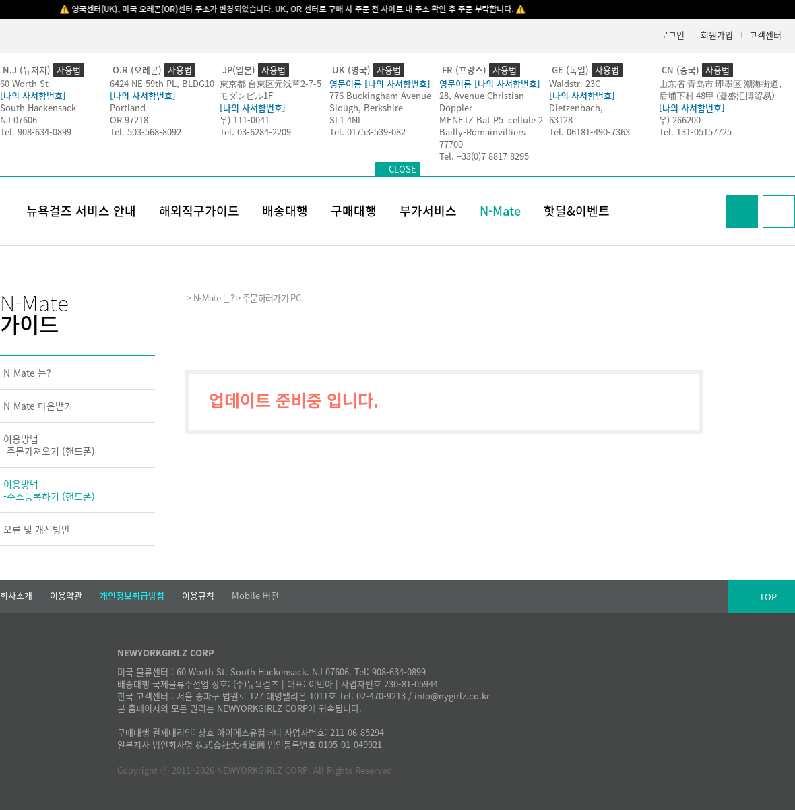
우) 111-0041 (244, 119)
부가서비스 (428, 210)
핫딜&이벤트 (577, 210)
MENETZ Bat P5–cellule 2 (491, 119)
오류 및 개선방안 (36, 529)
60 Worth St (24, 83)
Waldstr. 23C (574, 83)
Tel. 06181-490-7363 (589, 131)
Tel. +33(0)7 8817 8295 (484, 156)
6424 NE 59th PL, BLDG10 (162, 83)
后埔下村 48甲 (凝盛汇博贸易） (719, 95)
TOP (768, 596)
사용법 (69, 69)
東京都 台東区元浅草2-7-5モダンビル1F (270, 89)
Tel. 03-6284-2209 (255, 131)
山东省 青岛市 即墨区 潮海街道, (720, 83)
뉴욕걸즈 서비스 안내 (81, 210)
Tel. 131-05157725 (695, 131)
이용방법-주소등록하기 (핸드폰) (49, 490)
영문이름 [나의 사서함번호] (380, 83)
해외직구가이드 (199, 210)
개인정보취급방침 (132, 596)
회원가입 (717, 34)
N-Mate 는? (27, 372)
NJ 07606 (18, 119)
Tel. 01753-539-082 (367, 131)
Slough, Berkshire (366, 107)
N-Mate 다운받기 (38, 405)
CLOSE (402, 168)
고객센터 (765, 34)
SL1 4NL (345, 119)
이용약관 (66, 596)
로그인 (672, 34)
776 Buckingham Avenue (380, 95)
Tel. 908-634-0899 (35, 131)
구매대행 (354, 210)
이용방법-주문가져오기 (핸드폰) (49, 445)
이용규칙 (198, 596)
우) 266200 (680, 119)
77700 (451, 143)
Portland (128, 107)
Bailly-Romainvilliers (482, 131)
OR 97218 (129, 119)
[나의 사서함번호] (33, 95)
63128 (561, 119)
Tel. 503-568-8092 (145, 131)
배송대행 (285, 210)
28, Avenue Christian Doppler (481, 101)
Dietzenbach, (576, 107)
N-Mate (500, 210)
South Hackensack (38, 107)
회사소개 (16, 596)
